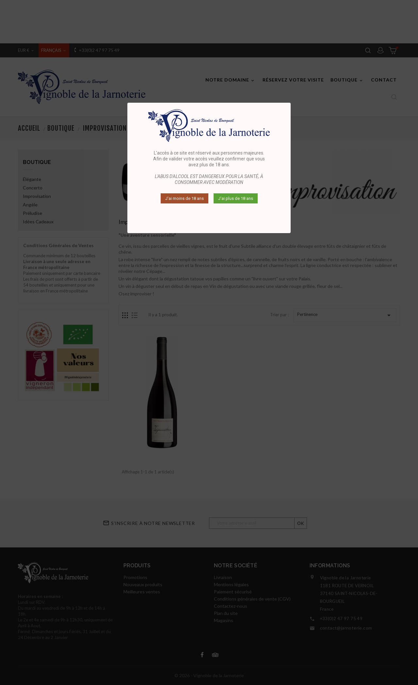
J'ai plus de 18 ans (235, 198)
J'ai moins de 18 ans (184, 198)
